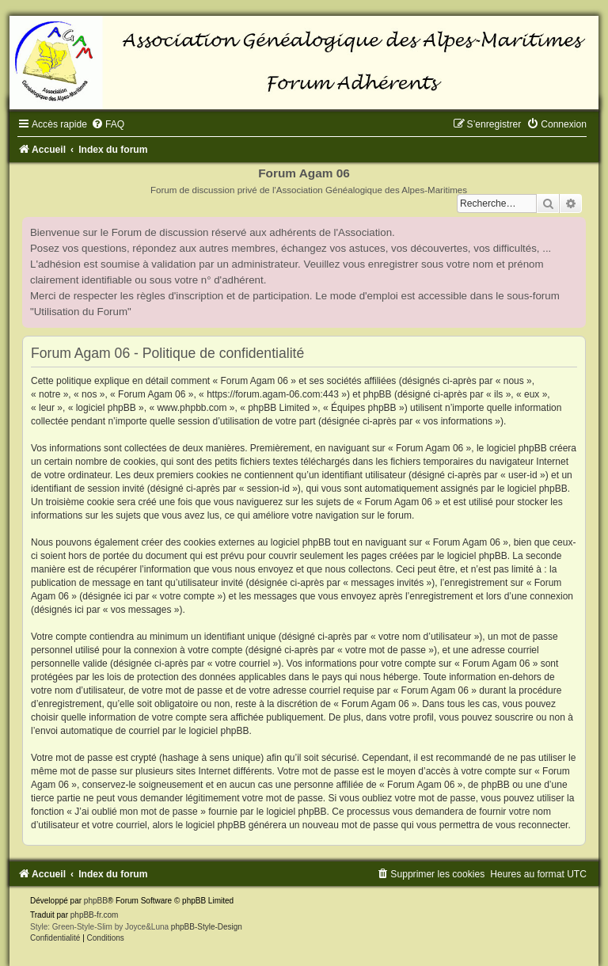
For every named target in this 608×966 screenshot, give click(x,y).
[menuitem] (107, 124)
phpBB (96, 900)
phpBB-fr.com (94, 915)
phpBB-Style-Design (206, 926)
